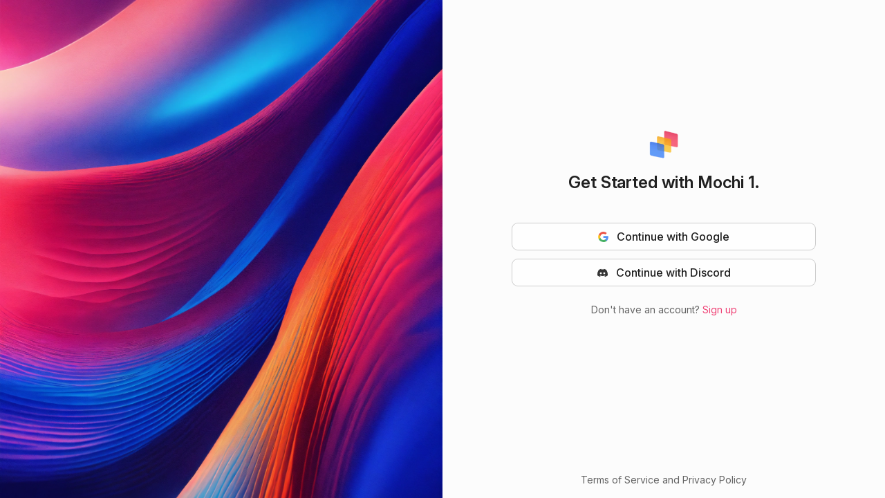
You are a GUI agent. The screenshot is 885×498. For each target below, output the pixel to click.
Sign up (719, 309)
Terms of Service (621, 480)
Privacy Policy (714, 480)
